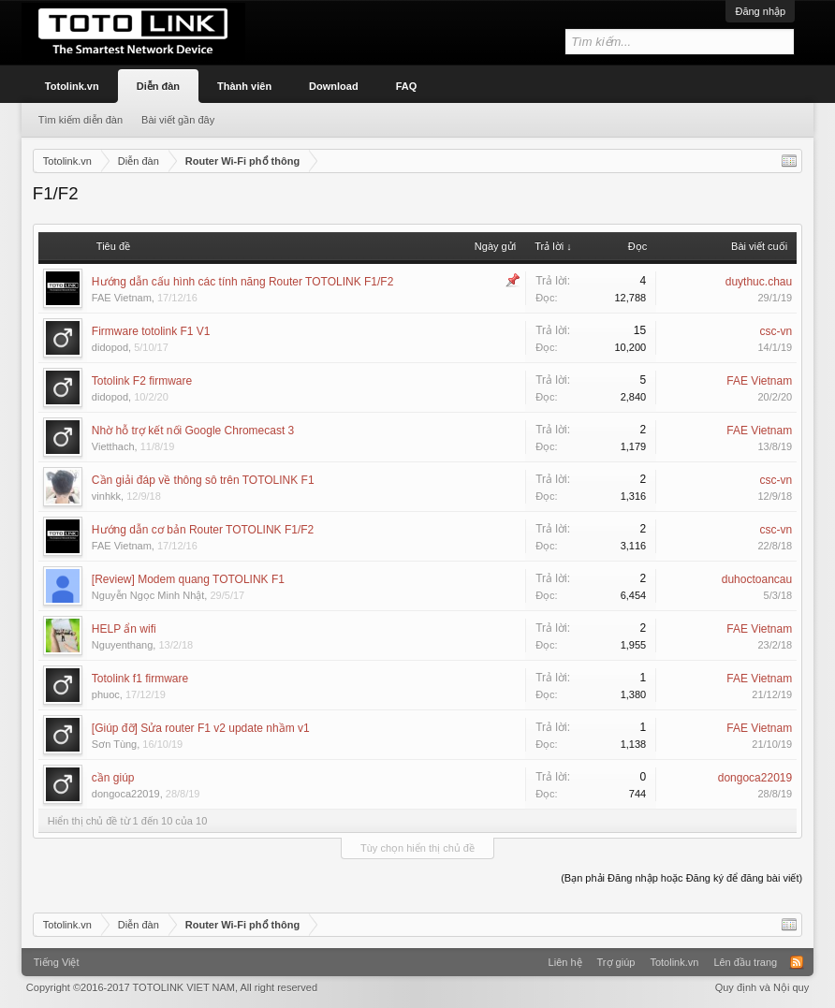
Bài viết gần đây (177, 119)
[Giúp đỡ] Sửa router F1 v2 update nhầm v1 (201, 728)
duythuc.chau (758, 281)
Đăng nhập (760, 11)
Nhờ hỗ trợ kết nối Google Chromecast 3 (193, 430)
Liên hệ (565, 962)
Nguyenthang (122, 644)
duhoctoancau (757, 579)
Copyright (171, 987)
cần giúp (113, 777)
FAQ (407, 86)
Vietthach (113, 446)
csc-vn (775, 331)
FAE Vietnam (122, 297)
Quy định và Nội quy (762, 987)
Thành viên (244, 86)
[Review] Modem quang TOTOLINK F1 (188, 579)
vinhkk (106, 496)
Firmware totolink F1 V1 (151, 331)
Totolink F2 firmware (142, 380)
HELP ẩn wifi (124, 628)
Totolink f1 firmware (140, 678)
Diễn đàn (158, 86)
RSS (796, 962)
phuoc (106, 694)
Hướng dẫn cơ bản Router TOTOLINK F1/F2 (203, 529)
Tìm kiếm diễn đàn (80, 119)
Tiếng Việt (57, 962)
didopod (110, 347)
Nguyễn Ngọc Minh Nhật (148, 595)
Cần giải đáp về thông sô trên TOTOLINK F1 (203, 480)
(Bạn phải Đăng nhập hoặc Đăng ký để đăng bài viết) (681, 878)
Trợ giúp (616, 962)
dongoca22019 (126, 793)
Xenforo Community (417, 955)
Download (334, 86)
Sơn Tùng (114, 744)
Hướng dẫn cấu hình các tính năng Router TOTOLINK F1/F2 (243, 281)
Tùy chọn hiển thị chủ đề (417, 848)
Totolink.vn (72, 86)
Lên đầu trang (745, 962)
